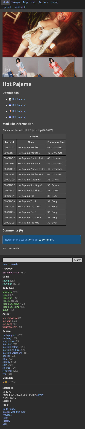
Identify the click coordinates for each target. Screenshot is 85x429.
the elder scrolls (14, 272)
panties (9, 355)
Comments (19, 7)
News (54, 2)
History (6, 420)
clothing (10, 338)
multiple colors (14, 346)
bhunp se (10, 291)
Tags (25, 2)
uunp (8, 309)
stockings (10, 370)
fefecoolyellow (12, 317)
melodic (10, 320)
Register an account (17, 239)
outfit (9, 381)
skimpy (9, 361)
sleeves (9, 367)
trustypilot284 (12, 326)
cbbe (8, 294)
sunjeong (10, 323)
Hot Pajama (17, 99)
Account (43, 2)
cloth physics (12, 335)
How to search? (11, 264)
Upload (7, 7)
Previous (7, 414)
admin (39, 394)
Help (33, 2)
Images (16, 2)
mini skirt (10, 343)
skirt (8, 364)
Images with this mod (14, 411)
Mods (6, 2)
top (7, 373)
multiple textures (14, 349)
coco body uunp (14, 306)
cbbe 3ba (11, 297)
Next (5, 417)
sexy (8, 358)
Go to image (9, 408)
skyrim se (11, 283)
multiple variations (15, 352)
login (35, 239)
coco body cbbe (14, 303)
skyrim (9, 280)
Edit (5, 423)
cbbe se (10, 300)
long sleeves (11, 340)
